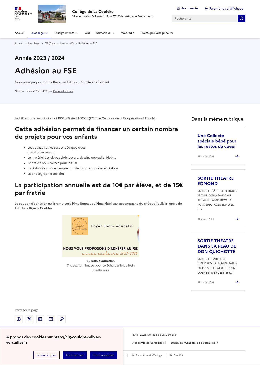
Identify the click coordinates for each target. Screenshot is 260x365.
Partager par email (51, 319)
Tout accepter (103, 355)
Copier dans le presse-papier (62, 319)
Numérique (103, 33)
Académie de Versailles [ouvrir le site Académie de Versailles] (147, 343)
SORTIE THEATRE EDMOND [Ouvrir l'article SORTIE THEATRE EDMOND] (216, 181)
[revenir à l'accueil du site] (112, 11)
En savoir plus (46, 355)
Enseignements (64, 33)
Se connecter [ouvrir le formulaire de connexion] (190, 8)
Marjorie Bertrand (63, 91)
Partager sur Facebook (18, 319)
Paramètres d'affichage (149, 355)
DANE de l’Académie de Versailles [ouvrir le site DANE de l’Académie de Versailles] (193, 343)
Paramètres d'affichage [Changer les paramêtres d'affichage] (226, 8)
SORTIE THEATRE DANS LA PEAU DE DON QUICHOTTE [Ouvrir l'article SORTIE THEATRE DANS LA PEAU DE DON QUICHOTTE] (217, 246)
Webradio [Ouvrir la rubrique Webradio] (127, 33)
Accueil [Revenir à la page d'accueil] (19, 33)
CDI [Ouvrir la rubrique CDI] (87, 33)
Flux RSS (178, 355)
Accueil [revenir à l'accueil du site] (19, 43)
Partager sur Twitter (29, 319)
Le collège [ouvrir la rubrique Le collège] (33, 43)
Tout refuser (75, 355)
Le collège (37, 33)
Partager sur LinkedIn (40, 319)
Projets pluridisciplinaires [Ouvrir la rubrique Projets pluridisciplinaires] (156, 33)
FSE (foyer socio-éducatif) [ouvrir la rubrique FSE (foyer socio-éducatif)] (59, 43)
